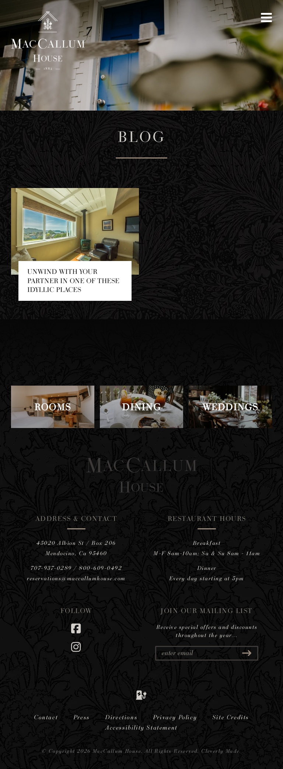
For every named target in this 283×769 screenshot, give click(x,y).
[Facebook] (76, 628)
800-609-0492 (100, 567)
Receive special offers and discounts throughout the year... (207, 631)
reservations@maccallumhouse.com (76, 578)
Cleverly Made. (221, 751)
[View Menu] (266, 17)
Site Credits (230, 717)
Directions (121, 717)
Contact (46, 717)
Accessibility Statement (141, 727)
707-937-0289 (51, 567)
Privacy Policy (175, 717)
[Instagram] (76, 647)
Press (81, 717)
